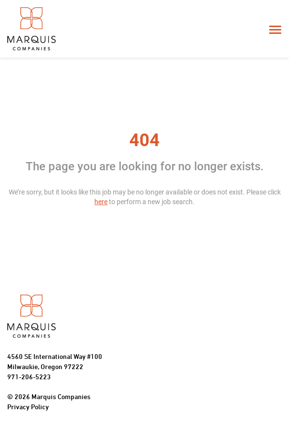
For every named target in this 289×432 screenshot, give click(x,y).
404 (144, 140)
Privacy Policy (28, 407)
